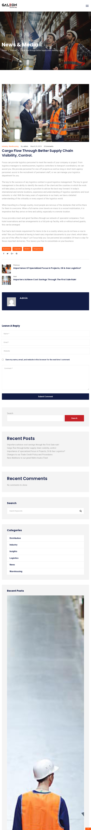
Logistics (14, 558)
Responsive (38, 249)
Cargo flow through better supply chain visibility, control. (31, 448)
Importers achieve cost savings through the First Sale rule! (44, 279)
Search (10, 413)
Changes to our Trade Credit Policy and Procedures (30, 454)
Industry (13, 50)
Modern (27, 249)
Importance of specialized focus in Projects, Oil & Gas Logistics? (47, 268)
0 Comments (48, 146)
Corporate (17, 249)
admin (25, 146)
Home (4, 50)
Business (6, 249)
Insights (13, 551)
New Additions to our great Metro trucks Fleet (27, 458)
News (12, 564)
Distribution (15, 538)
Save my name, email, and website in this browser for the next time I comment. (37, 360)
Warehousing (13, 146)
